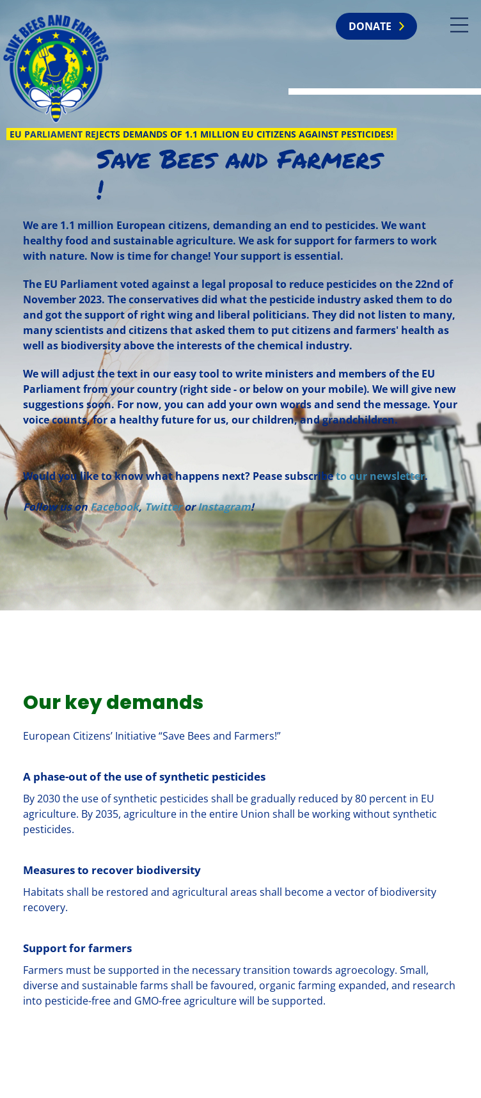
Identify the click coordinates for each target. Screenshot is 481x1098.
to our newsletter (380, 476)
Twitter (163, 507)
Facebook (114, 507)
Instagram (224, 507)
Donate (370, 26)
